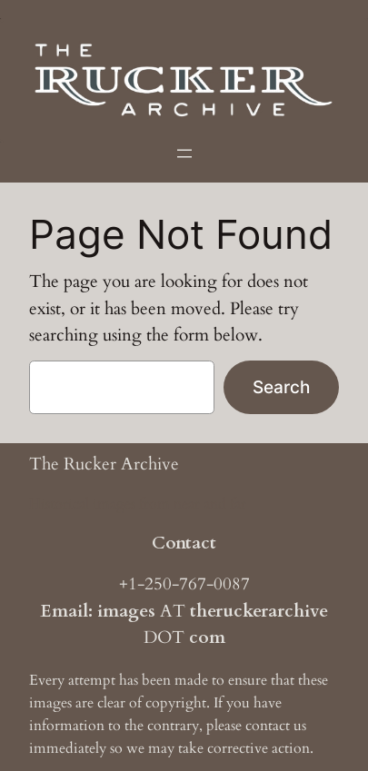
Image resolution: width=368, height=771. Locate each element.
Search (281, 387)
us (299, 726)
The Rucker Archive (104, 464)
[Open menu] (184, 153)
